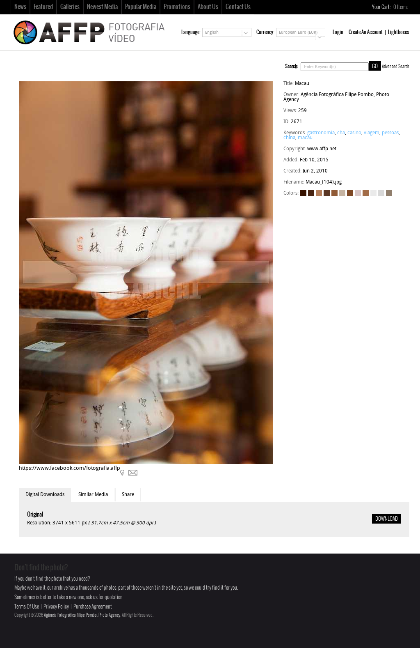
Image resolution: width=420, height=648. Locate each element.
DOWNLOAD (386, 519)
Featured (43, 7)
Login (338, 32)
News (20, 7)
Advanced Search (395, 66)
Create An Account (366, 32)
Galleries (70, 7)
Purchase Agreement (92, 607)
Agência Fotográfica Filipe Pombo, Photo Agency (82, 615)
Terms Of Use (26, 607)
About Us (208, 7)
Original (35, 515)
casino (354, 133)
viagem (371, 133)
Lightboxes (398, 32)
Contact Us (238, 7)
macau (305, 138)
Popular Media (140, 7)
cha (341, 133)
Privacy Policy (56, 607)
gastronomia (321, 133)
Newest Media (102, 7)
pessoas (390, 133)
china (289, 138)
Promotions (177, 7)
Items (401, 7)
